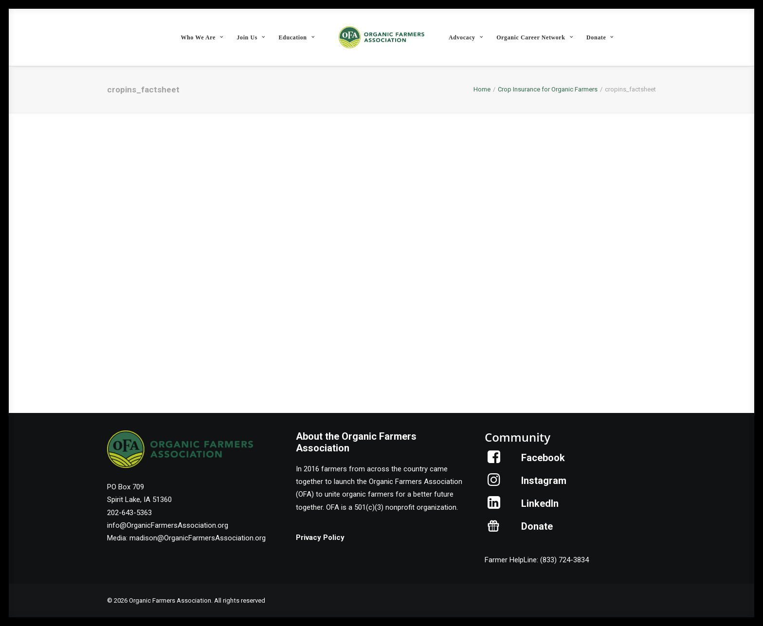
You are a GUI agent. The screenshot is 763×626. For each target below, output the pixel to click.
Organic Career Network (534, 37)
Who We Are (202, 37)
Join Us (250, 37)
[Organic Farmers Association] (381, 37)
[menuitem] (202, 37)
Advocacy (466, 37)
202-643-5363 (129, 512)
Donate (600, 37)
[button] (494, 460)
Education (297, 37)
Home (481, 89)
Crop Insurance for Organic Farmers (548, 89)
